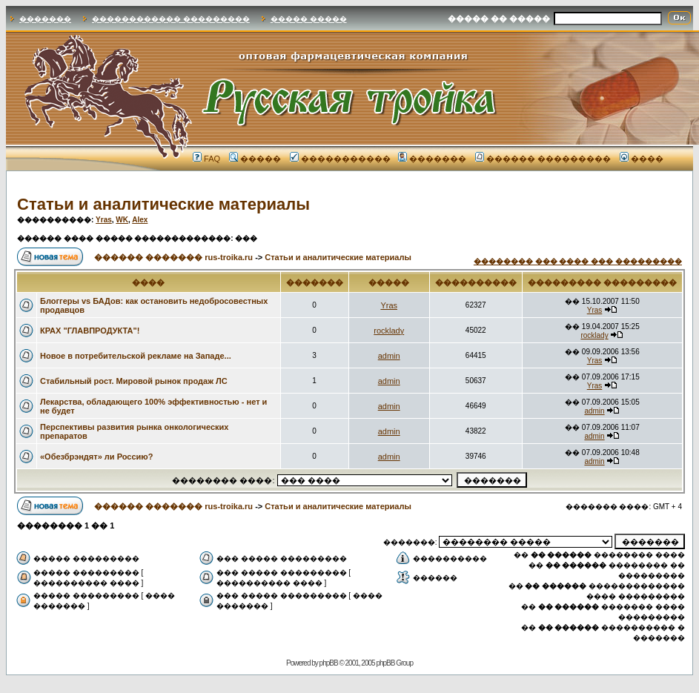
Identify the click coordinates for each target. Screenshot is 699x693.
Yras (104, 220)
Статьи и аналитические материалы (163, 204)
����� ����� (309, 19)
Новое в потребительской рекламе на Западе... (135, 355)
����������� (340, 158)
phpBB (328, 663)
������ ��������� (543, 158)
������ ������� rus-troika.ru (173, 257)
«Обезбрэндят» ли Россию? (96, 456)
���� (641, 158)
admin (389, 355)
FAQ (206, 158)
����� (255, 158)
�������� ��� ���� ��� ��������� (578, 261)
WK (122, 220)
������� (45, 19)
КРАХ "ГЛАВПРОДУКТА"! (89, 330)
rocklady (389, 330)
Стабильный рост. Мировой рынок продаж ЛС (134, 381)
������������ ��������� (171, 19)
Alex (140, 220)
